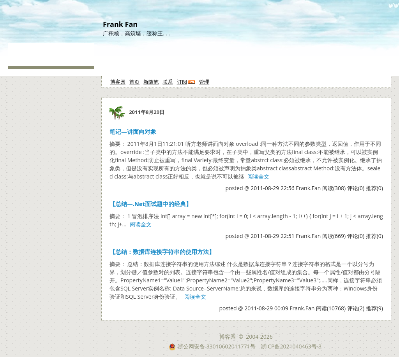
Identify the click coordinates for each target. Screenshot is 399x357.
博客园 (117, 81)
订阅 (182, 81)
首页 (134, 81)
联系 (167, 81)
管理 (204, 81)
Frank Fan (120, 24)
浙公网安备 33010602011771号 (212, 346)
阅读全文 (258, 176)
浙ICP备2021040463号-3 (291, 346)
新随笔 (151, 81)
